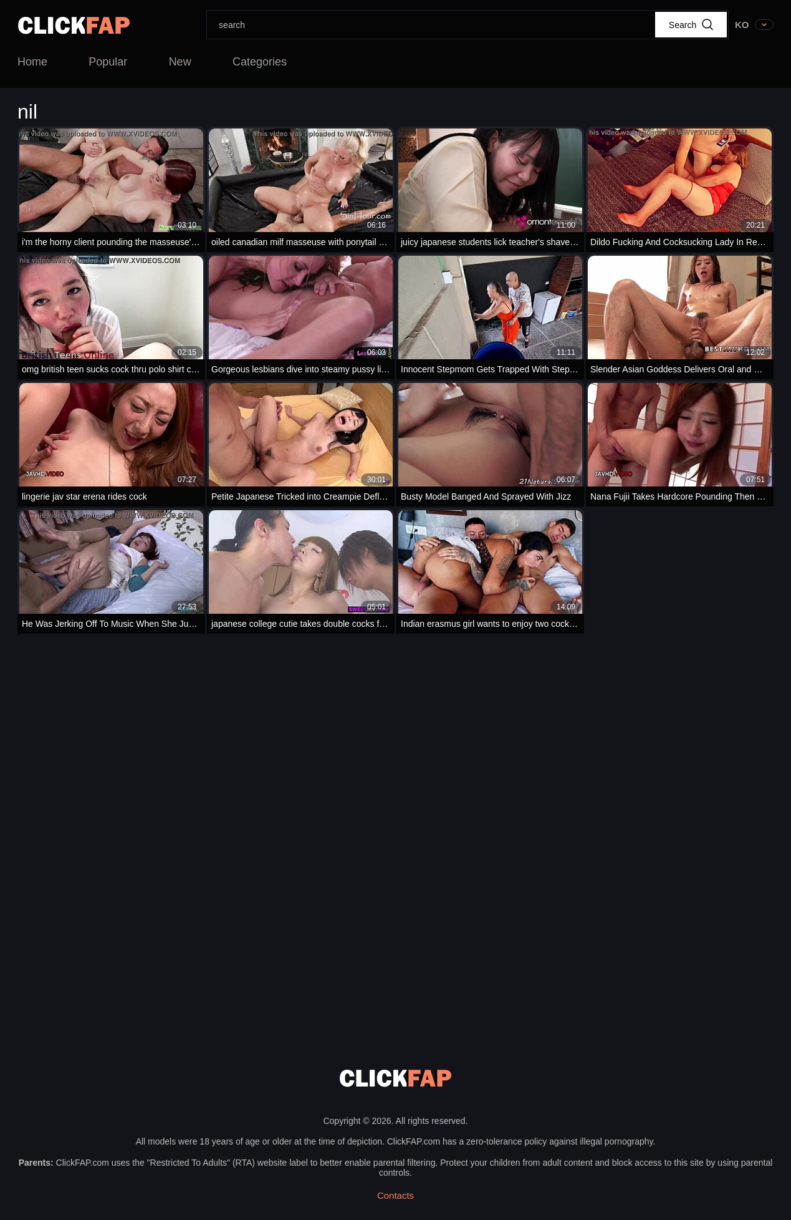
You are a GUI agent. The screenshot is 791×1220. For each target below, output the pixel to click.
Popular (108, 62)
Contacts (395, 1195)
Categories (260, 62)
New (180, 62)
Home (32, 62)
